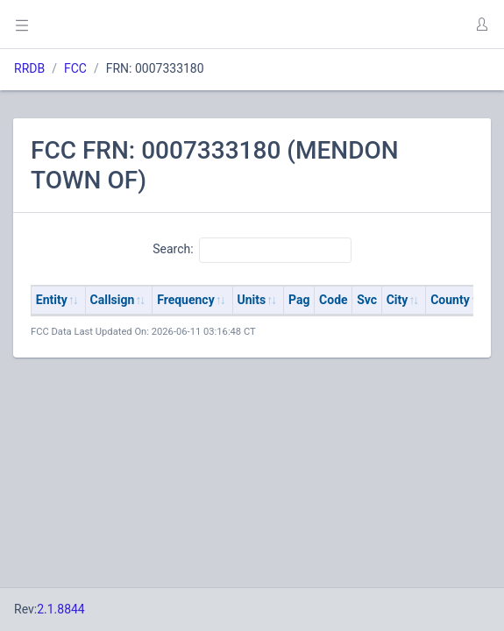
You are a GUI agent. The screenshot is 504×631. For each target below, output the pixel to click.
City (397, 300)
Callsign (112, 300)
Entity (51, 300)
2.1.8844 (61, 609)
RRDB (29, 68)
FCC (75, 68)
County (450, 300)
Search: (252, 250)
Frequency (186, 300)
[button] (481, 24)
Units (252, 300)
